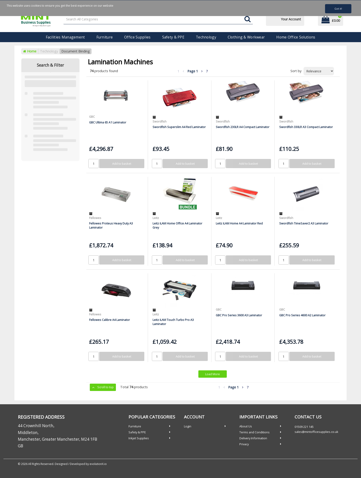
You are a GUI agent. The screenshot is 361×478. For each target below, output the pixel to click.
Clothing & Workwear (246, 37)
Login (187, 426)
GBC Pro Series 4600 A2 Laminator (302, 315)
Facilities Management (65, 37)
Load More (212, 374)
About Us (245, 426)
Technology (206, 37)
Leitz (156, 218)
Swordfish (160, 121)
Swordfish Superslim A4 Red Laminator (179, 127)
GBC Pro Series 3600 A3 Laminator (239, 315)
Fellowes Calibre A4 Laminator (109, 320)
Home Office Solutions (295, 37)
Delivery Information (253, 438)
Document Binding (75, 51)
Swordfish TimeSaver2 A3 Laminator (303, 223)
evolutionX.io (98, 464)
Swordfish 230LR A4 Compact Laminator (242, 127)
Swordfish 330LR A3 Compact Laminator (306, 127)
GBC (92, 117)
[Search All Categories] (158, 19)
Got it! (338, 8)
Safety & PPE (173, 37)
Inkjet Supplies (139, 438)
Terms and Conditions (254, 432)
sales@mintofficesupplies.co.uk (316, 432)
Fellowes (95, 218)
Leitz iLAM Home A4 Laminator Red (239, 223)
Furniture (104, 37)
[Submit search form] (247, 19)
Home (29, 51)
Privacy (244, 444)
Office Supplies (137, 37)
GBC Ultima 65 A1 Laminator (107, 122)
